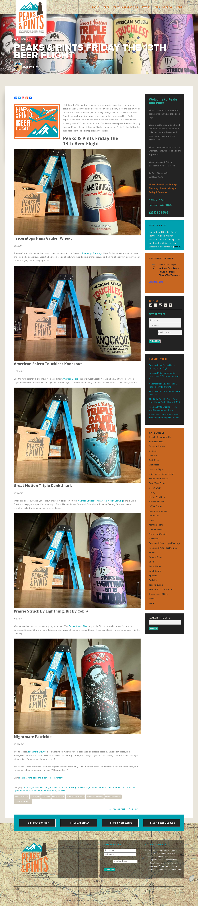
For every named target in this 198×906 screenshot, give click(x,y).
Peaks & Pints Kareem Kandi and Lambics (164, 393)
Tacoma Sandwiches (125, 7)
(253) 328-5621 (159, 212)
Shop (40, 790)
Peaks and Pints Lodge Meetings (164, 543)
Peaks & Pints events (121, 823)
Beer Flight (29, 787)
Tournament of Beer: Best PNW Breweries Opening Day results (164, 416)
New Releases (156, 529)
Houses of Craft (156, 501)
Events (146, 7)
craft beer (46, 796)
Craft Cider (154, 460)
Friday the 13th (58, 796)
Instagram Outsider (158, 511)
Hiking (152, 492)
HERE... (177, 246)
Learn (151, 520)
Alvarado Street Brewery (89, 501)
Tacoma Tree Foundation (161, 589)
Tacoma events (156, 585)
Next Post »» (135, 809)
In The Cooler (119, 787)
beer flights (35, 796)
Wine (151, 603)
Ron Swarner (31, 66)
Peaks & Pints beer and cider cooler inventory (41, 778)
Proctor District (30, 790)
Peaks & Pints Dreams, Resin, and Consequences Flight (163, 408)
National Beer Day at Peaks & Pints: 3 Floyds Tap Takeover (169, 271)
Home (179, 7)
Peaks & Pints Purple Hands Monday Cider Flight (162, 367)
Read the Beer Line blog (162, 823)
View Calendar (156, 282)
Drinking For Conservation (161, 474)
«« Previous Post (117, 809)
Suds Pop (153, 580)
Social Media (155, 566)
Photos (152, 552)
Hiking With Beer (157, 497)
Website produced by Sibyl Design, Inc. (87, 900)
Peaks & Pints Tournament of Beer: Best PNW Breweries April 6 (164, 376)
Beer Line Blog (163, 7)
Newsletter (154, 538)
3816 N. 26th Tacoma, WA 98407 (160, 203)
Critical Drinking (68, 787)
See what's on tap (79, 823)
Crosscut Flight (84, 787)
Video (152, 598)
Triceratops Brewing (91, 253)
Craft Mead (154, 464)
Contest (152, 451)
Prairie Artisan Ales (78, 626)
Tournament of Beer (158, 594)
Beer (106, 7)
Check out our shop (38, 823)
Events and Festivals (102, 787)
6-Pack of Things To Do (160, 437)
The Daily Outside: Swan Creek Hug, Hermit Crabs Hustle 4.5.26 (164, 401)
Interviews (154, 515)
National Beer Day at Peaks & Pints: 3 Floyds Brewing (163, 385)
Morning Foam (156, 525)
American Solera (70, 379)
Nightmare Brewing (37, 751)
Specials (61, 790)
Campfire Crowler (157, 446)
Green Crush (155, 488)
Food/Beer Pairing (157, 483)
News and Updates (158, 534)
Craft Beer (55, 787)
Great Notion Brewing (112, 501)
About (96, 7)
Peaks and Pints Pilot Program (163, 548)
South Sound (50, 790)
